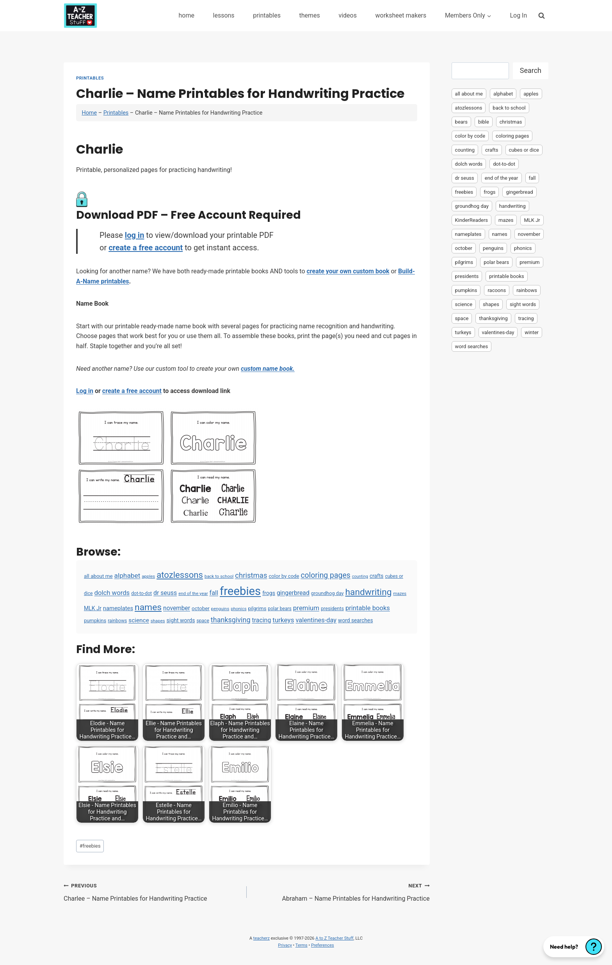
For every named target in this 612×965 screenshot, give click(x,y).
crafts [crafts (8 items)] (376, 576)
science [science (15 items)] (138, 620)
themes (309, 15)
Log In (518, 15)
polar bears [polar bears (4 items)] (280, 608)
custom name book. (268, 368)
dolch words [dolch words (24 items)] (112, 593)
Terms (301, 945)
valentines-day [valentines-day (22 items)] (315, 620)
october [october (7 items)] (201, 608)
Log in (84, 391)
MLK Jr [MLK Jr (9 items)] (92, 608)
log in (134, 235)
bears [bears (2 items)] (461, 122)
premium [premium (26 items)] (306, 608)
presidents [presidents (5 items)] (332, 608)
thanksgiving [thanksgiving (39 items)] (231, 620)
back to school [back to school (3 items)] (219, 576)
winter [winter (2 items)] (532, 332)
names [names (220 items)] (148, 607)
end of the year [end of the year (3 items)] (193, 593)
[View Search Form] (541, 15)
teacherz (261, 938)
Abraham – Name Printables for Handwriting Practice (341, 891)
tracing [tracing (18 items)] (261, 620)
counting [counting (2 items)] (360, 576)
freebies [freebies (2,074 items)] (240, 591)
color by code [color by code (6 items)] (284, 576)
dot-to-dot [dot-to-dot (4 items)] (141, 593)
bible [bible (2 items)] (483, 122)
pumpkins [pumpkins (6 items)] (95, 620)
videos (347, 15)
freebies (90, 846)
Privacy (285, 945)
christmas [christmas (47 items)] (251, 575)
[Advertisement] (500, 478)
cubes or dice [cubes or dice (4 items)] (524, 150)
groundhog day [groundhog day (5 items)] (327, 593)
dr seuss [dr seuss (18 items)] (165, 593)
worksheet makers (401, 15)
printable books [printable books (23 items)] (367, 608)
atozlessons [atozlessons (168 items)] (180, 575)
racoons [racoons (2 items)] (496, 290)
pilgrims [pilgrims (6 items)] (257, 608)
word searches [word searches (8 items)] (355, 620)
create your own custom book (348, 271)
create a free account (146, 247)
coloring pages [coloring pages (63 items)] (325, 575)
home (186, 15)
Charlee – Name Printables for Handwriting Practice (152, 891)
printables (267, 15)
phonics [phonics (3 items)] (238, 608)
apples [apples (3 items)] (148, 576)
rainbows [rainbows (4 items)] (117, 620)
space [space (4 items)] (202, 620)
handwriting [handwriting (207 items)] (368, 592)
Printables (90, 78)
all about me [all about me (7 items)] (98, 576)
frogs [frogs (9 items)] (268, 593)
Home (89, 113)
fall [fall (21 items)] (214, 593)
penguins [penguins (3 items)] (220, 608)
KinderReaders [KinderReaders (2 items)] (471, 220)
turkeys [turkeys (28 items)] (283, 620)
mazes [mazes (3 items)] (399, 593)
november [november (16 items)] (176, 608)
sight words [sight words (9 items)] (181, 620)
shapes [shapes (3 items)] (158, 620)
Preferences (322, 945)
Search (530, 70)
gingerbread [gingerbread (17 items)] (293, 593)
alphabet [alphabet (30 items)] (127, 575)
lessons (224, 15)
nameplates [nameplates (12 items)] (118, 608)
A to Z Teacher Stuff (334, 938)
